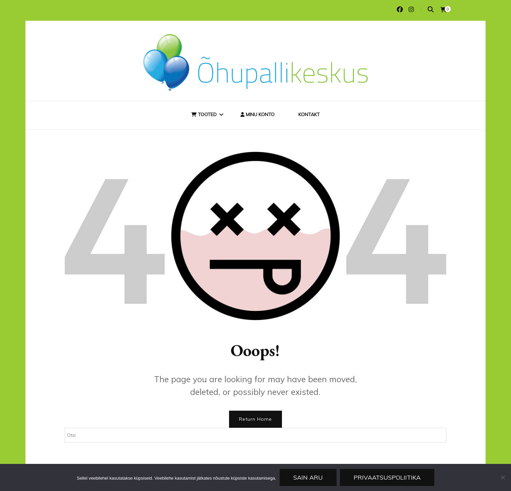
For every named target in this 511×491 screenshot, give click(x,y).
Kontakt (309, 114)
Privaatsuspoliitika (387, 477)
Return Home (255, 419)
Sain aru (308, 477)
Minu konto (257, 114)
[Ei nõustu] (502, 477)
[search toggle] (431, 9)
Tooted (204, 114)
